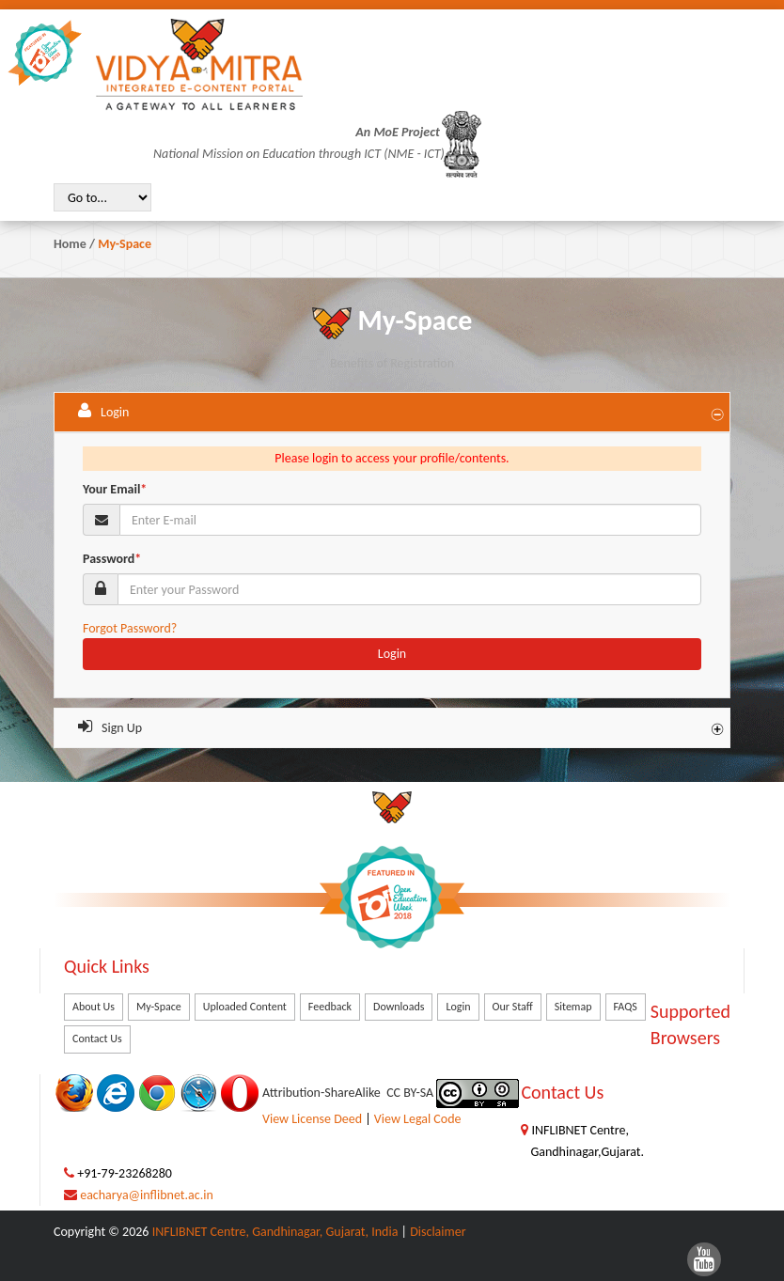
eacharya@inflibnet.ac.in (146, 1195)
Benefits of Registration (392, 363)
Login (392, 654)
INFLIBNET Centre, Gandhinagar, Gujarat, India (275, 1232)
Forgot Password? (130, 628)
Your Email (115, 489)
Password (112, 559)
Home (70, 244)
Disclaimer (437, 1232)
